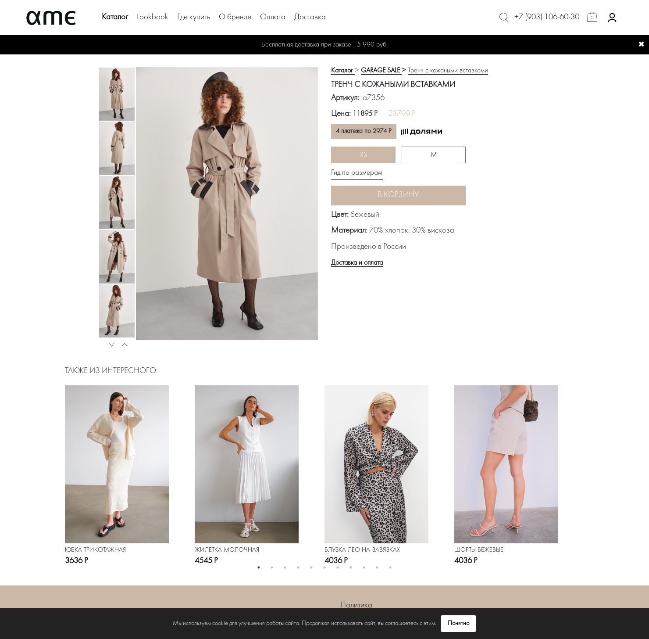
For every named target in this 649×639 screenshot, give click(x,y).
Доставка (310, 17)
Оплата (272, 17)
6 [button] (324, 567)
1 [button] (258, 567)
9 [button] (364, 567)
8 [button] (350, 567)
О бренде (235, 17)
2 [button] (271, 567)
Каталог (115, 17)
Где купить (193, 17)
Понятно (458, 623)
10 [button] (377, 567)
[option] (117, 94)
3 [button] (285, 567)
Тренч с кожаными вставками (448, 70)
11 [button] (390, 567)
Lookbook (152, 17)
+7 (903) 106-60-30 (546, 17)
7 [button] (337, 567)
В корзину (398, 195)
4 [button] (298, 567)
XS (363, 154)
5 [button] (311, 567)
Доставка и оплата (357, 262)
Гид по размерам (356, 172)
